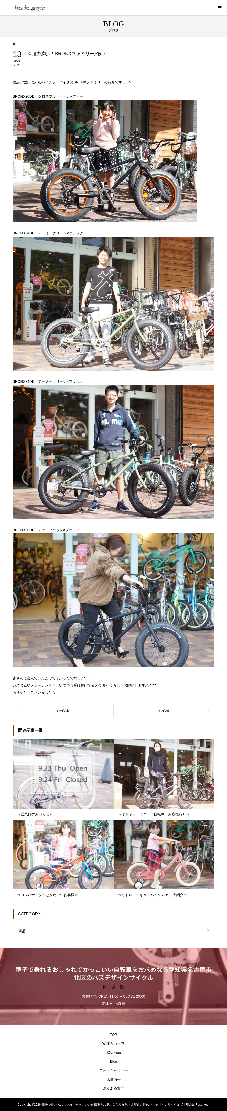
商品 (22, 931)
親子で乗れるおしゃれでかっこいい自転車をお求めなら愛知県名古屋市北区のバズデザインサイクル (113, 973)
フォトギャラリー (113, 1070)
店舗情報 (113, 1079)
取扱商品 (113, 1052)
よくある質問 (113, 1088)
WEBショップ (113, 1043)
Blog (113, 1061)
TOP (113, 1035)
